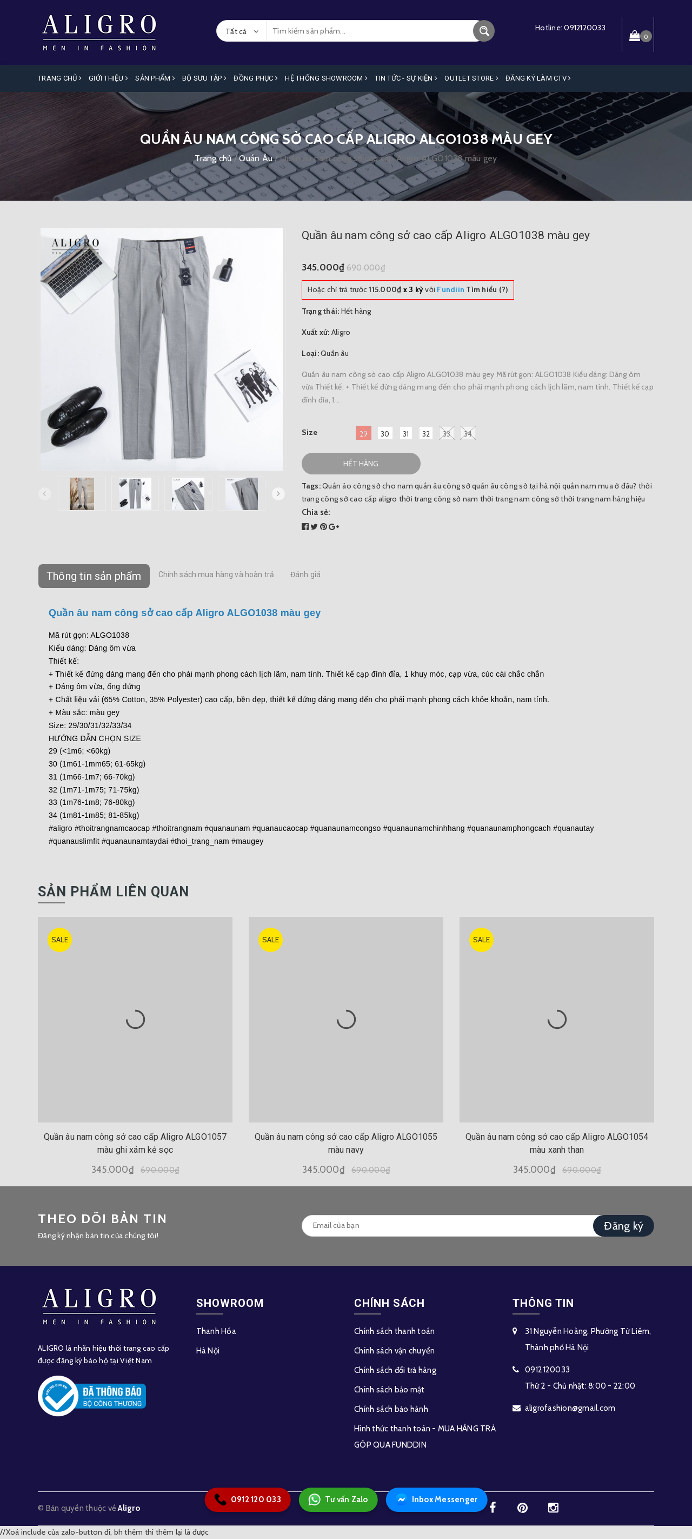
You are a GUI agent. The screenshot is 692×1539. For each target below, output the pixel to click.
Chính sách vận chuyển (394, 1351)
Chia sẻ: (316, 512)
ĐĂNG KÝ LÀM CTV (538, 78)
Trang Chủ (60, 78)
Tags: (312, 486)
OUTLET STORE (471, 78)
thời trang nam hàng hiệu (603, 499)
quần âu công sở (442, 486)
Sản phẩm (155, 78)
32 (426, 434)
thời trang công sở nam (438, 499)
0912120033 (585, 27)
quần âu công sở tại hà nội (516, 486)
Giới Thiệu (108, 78)
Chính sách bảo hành (391, 1409)
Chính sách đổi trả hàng (395, 1370)
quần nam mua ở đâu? (599, 486)
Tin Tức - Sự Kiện (406, 78)
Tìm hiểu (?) (472, 289)
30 (385, 434)
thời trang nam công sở (520, 499)
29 (364, 433)
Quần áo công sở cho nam (367, 486)
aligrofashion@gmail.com (570, 1408)
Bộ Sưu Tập (204, 78)
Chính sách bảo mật (389, 1390)
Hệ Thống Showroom (326, 78)
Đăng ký (623, 1225)
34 (468, 433)
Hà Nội (208, 1351)
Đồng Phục (256, 78)
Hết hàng (360, 463)
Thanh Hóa (216, 1331)
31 (406, 434)
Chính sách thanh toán (394, 1331)
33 (447, 433)
